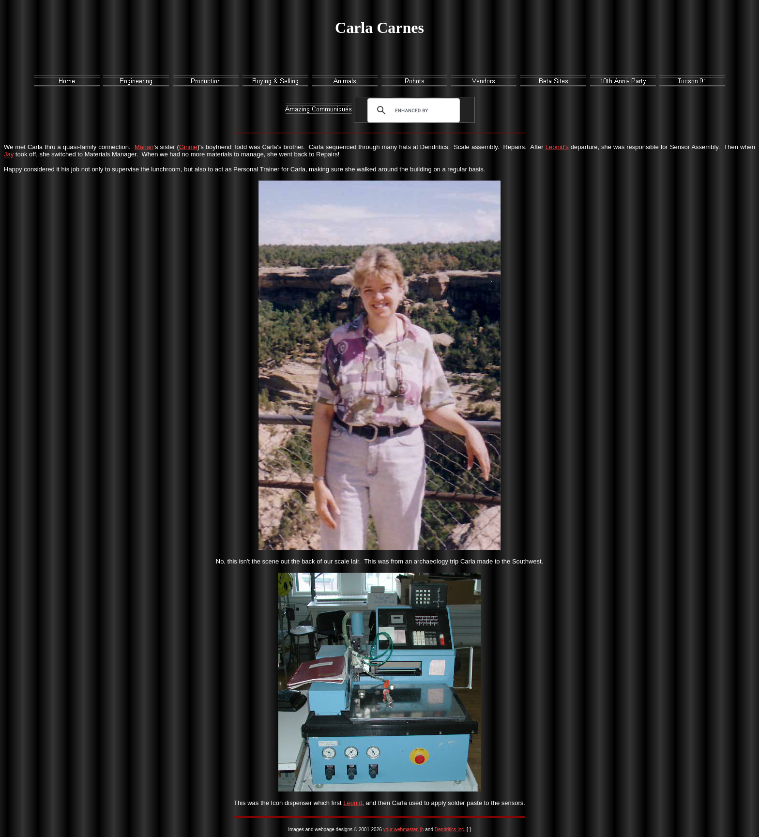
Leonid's (557, 147)
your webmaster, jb (403, 829)
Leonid (352, 803)
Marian (144, 147)
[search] (411, 110)
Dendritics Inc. (450, 829)
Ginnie (188, 147)
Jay (9, 154)
